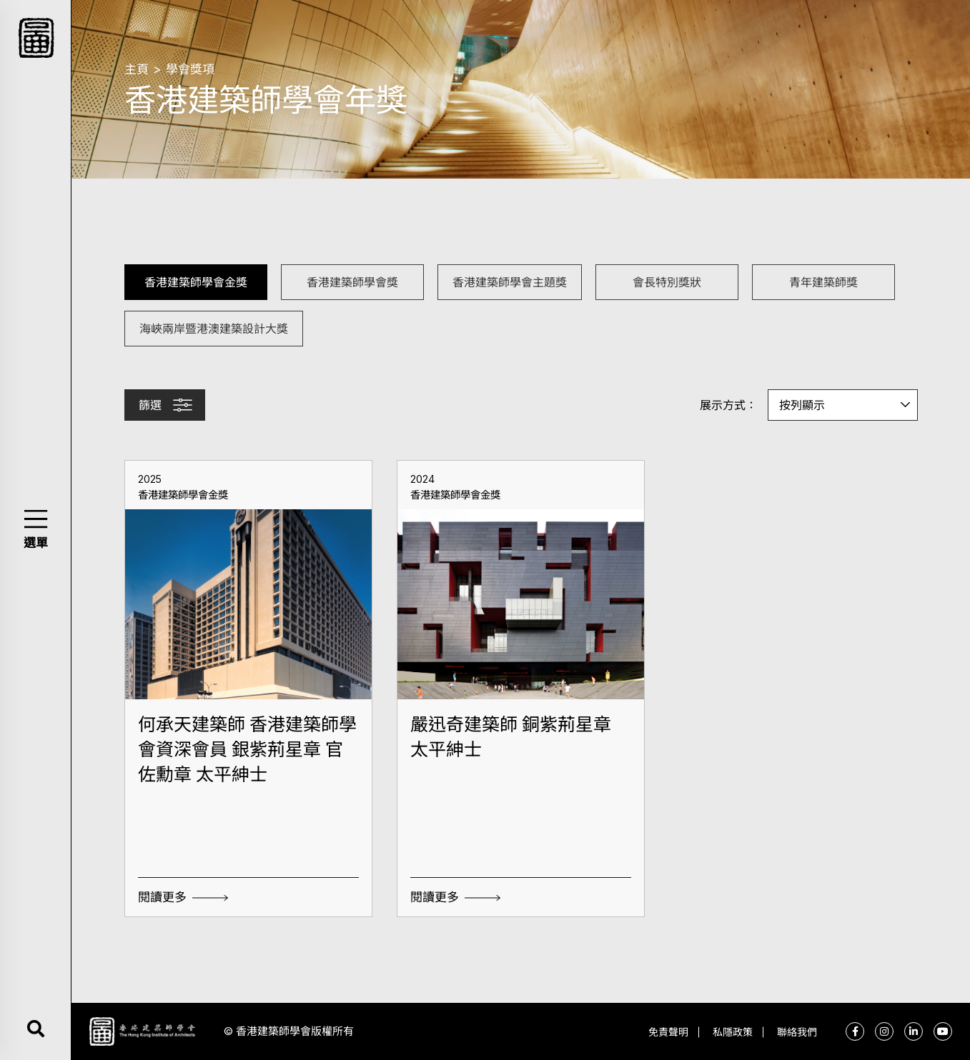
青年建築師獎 (823, 282)
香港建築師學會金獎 (195, 282)
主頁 (136, 69)
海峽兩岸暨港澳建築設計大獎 (213, 328)
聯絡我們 (797, 1032)
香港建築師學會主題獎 (509, 282)
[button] (35, 519)
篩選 (150, 405)
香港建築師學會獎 (352, 282)
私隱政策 (733, 1032)
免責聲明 (668, 1032)
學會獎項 (190, 69)
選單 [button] (36, 543)
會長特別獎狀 (667, 282)
